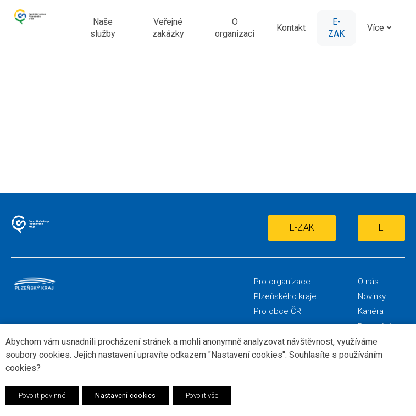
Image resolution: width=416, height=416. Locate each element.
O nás (368, 281)
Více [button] (381, 28)
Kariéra (371, 311)
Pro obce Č (275, 311)
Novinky (372, 296)
